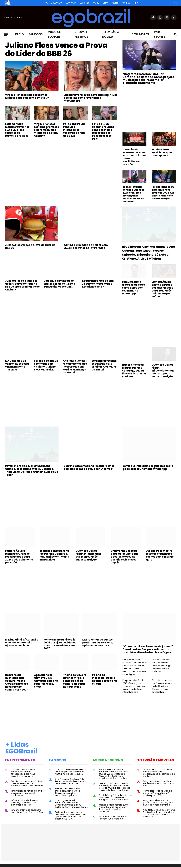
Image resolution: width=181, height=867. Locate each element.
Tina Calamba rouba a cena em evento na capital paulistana (26, 793)
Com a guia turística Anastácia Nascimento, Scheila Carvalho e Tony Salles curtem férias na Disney (71, 803)
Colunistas (140, 34)
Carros (126, 2)
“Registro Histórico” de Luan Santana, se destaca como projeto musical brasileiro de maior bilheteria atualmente (148, 78)
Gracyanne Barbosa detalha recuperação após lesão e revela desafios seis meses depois (124, 556)
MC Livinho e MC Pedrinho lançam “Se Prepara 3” (162, 152)
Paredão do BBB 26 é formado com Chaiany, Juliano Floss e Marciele (46, 365)
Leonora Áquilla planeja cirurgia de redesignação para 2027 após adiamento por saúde (162, 289)
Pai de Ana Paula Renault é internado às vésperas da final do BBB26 (74, 130)
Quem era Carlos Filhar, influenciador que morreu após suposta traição (163, 370)
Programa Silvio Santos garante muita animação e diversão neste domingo (158, 802)
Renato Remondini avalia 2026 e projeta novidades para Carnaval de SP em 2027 (60, 644)
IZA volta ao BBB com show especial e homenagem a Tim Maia (17, 365)
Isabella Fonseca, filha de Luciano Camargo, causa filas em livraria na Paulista (134, 370)
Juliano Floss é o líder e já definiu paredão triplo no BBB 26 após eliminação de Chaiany (22, 285)
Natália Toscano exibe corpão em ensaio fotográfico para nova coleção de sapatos (23, 772)
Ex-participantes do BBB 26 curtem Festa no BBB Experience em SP (98, 283)
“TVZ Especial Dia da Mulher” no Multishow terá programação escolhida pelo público (159, 772)
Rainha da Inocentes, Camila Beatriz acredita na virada (104, 679)
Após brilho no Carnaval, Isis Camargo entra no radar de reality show (46, 680)
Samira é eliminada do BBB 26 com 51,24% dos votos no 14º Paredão (86, 246)
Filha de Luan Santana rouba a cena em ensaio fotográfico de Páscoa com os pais (103, 131)
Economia (71, 2)
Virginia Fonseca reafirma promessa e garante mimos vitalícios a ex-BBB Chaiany (46, 130)
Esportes (84, 2)
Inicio (19, 34)
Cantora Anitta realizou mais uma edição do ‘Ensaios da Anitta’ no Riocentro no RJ (71, 771)
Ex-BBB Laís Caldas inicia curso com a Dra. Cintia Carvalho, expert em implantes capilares (68, 791)
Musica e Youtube (54, 34)
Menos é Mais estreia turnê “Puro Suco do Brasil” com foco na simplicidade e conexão (134, 157)
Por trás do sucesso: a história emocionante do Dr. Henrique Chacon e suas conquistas (163, 686)
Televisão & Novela (111, 34)
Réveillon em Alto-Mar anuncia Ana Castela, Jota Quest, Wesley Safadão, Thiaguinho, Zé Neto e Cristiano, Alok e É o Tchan (148, 253)
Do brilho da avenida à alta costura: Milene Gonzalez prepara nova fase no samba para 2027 (16, 682)
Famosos (36, 34)
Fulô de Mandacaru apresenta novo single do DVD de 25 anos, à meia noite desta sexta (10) (163, 192)
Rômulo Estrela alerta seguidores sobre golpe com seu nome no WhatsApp (133, 287)
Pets (136, 2)
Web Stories (159, 34)
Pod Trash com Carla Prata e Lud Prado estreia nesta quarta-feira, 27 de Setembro (27, 783)
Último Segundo (53, 2)
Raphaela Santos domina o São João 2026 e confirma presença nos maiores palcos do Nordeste (133, 194)
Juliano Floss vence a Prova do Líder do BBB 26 (56, 49)
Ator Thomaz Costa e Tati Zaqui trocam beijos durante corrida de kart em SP (70, 781)
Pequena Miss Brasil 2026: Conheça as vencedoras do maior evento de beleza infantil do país (133, 686)
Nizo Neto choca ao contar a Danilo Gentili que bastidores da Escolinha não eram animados (159, 813)
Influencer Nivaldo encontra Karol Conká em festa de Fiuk (27, 811)
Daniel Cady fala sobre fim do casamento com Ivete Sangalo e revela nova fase (115, 797)
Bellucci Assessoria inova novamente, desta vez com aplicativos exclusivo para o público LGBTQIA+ (70, 815)
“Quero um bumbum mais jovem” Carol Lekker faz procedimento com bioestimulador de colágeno (147, 649)
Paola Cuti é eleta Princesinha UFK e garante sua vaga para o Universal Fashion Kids (161, 665)
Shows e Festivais (81, 34)
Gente (96, 2)
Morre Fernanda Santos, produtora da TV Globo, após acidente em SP (97, 642)
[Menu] (6, 34)
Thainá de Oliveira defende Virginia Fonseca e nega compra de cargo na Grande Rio (74, 680)
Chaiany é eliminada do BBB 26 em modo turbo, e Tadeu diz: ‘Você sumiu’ (59, 283)
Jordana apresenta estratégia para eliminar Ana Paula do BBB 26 (104, 365)
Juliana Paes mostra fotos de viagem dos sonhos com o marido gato (160, 555)
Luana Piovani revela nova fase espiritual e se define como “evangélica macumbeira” (90, 97)
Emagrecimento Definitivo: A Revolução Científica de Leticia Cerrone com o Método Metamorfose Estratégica (134, 667)
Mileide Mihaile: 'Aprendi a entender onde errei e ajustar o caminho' (21, 642)
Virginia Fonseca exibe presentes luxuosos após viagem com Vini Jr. (27, 96)
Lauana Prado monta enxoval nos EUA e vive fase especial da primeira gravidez (17, 130)
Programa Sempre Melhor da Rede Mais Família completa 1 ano (159, 783)
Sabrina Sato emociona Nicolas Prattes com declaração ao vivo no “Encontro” (89, 467)
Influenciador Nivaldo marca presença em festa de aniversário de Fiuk (26, 802)
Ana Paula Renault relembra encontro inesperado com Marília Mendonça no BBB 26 (75, 366)
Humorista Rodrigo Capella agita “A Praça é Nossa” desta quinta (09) (157, 793)
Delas (106, 2)
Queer (115, 2)
